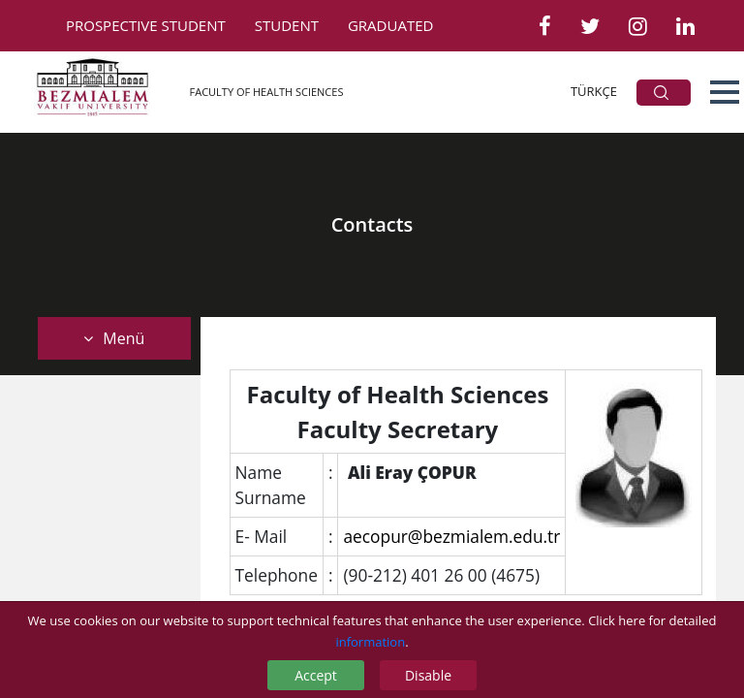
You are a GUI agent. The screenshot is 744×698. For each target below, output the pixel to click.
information (370, 641)
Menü (113, 338)
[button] (724, 92)
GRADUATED (390, 25)
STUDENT (287, 25)
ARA (661, 92)
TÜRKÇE (594, 91)
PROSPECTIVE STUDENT (146, 25)
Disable (428, 675)
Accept (315, 675)
